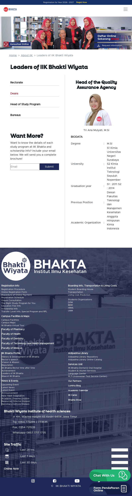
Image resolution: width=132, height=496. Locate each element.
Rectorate (16, 82)
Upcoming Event (10, 384)
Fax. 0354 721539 (24, 426)
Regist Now (81, 2)
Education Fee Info (11, 306)
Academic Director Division (16, 397)
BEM (70, 305)
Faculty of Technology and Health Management (28, 343)
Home (13, 55)
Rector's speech (10, 359)
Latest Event (8, 389)
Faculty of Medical (12, 348)
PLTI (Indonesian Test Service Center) (87, 376)
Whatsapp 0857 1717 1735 (29, 431)
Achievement (8, 370)
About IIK (27, 55)
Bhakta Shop (74, 399)
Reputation (7, 364)
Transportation (75, 292)
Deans (14, 93)
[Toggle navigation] (125, 9)
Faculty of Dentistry (12, 338)
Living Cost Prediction (79, 295)
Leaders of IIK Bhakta (12, 373)
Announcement (10, 392)
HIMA (70, 308)
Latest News (8, 386)
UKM (70, 310)
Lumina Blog (74, 385)
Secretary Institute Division (16, 403)
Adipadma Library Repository (83, 356)
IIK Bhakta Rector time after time (18, 367)
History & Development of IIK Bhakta (20, 356)
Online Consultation (11, 300)
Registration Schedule (12, 297)
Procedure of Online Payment (16, 295)
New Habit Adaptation (13, 395)
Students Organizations (80, 299)
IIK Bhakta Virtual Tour (12, 325)
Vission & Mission (10, 362)
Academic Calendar (78, 390)
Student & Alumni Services (82, 370)
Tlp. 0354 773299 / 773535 (30, 420)
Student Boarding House (80, 289)
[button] (110, 475)
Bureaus (15, 115)
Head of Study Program (25, 104)
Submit (49, 166)
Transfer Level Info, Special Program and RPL (24, 311)
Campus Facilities (10, 320)
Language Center (77, 373)
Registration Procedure (13, 289)
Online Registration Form (14, 292)
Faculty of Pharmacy (13, 329)
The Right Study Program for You (18, 303)
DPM (70, 302)
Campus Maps (8, 322)
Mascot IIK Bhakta (11, 375)
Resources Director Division (16, 400)
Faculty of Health (11, 333)
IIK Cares (72, 394)
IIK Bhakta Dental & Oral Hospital (84, 367)
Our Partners (74, 380)
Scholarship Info (9, 308)
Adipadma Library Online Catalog (85, 359)
